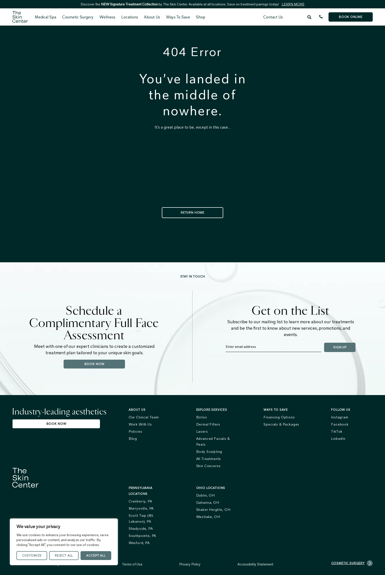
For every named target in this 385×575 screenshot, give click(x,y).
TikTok (337, 431)
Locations (129, 17)
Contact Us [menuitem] (273, 17)
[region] (64, 541)
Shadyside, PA (141, 528)
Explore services (211, 410)
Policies (135, 431)
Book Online (350, 17)
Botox (201, 417)
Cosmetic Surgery (78, 17)
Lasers (202, 431)
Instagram (339, 417)
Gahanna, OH (207, 502)
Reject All (64, 555)
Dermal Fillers (208, 424)
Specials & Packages (281, 424)
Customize (31, 555)
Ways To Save (178, 17)
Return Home (192, 212)
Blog (133, 438)
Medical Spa (45, 17)
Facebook (340, 424)
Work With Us (140, 424)
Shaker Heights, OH (213, 509)
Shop (200, 17)
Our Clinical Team (144, 417)
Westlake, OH (208, 517)
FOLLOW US (340, 410)
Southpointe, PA (142, 535)
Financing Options (279, 417)
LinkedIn (338, 438)
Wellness (107, 17)
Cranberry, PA (140, 501)
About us (137, 410)
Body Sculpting (209, 451)
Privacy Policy (190, 564)
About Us (152, 17)
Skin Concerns (208, 466)
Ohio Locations (210, 488)
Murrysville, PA (141, 508)
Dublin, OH (205, 495)
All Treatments (208, 459)
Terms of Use (132, 564)
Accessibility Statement (255, 564)
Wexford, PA (139, 543)
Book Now (94, 364)
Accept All (95, 555)
